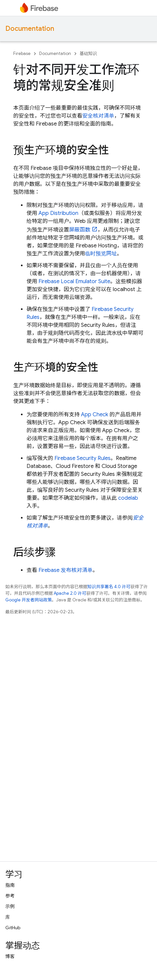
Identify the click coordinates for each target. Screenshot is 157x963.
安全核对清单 (98, 116)
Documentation (29, 29)
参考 (10, 896)
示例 (10, 906)
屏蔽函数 (79, 230)
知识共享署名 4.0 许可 (108, 586)
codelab (128, 498)
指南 (10, 885)
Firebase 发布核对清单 (66, 570)
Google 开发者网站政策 (28, 600)
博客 (10, 956)
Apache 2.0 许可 (70, 593)
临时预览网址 (101, 253)
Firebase (22, 53)
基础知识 (88, 53)
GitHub (12, 928)
